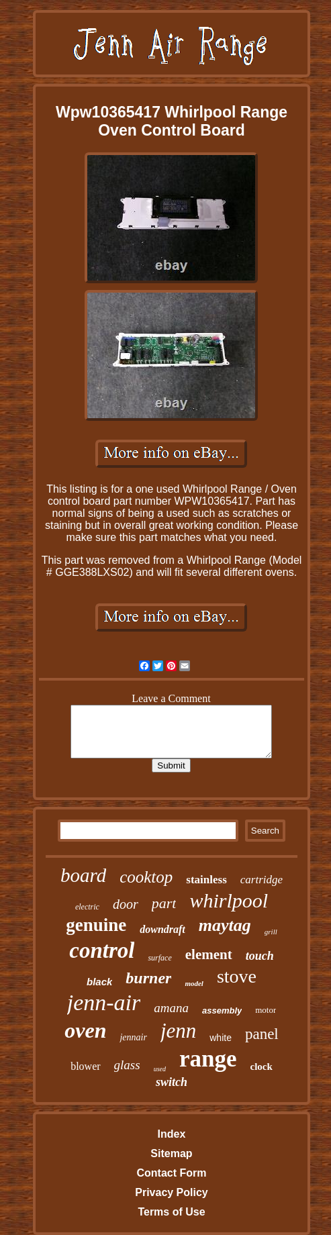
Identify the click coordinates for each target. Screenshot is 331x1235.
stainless (206, 879)
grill (271, 932)
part (164, 903)
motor (265, 1010)
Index (172, 1134)
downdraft (162, 929)
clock (261, 1066)
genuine (96, 925)
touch (260, 955)
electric (87, 906)
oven (85, 1030)
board (83, 875)
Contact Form (171, 1173)
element (208, 954)
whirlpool (228, 900)
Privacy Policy (171, 1192)
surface (159, 957)
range (208, 1059)
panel (262, 1034)
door (125, 904)
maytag (225, 925)
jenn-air (104, 1002)
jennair (133, 1037)
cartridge (261, 879)
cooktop (146, 877)
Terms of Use (171, 1212)
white (220, 1037)
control (101, 950)
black (99, 981)
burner (148, 978)
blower (85, 1066)
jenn (178, 1030)
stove (236, 976)
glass (127, 1065)
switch (171, 1082)
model (194, 983)
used (160, 1069)
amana (171, 1008)
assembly (222, 1010)
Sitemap (171, 1153)
